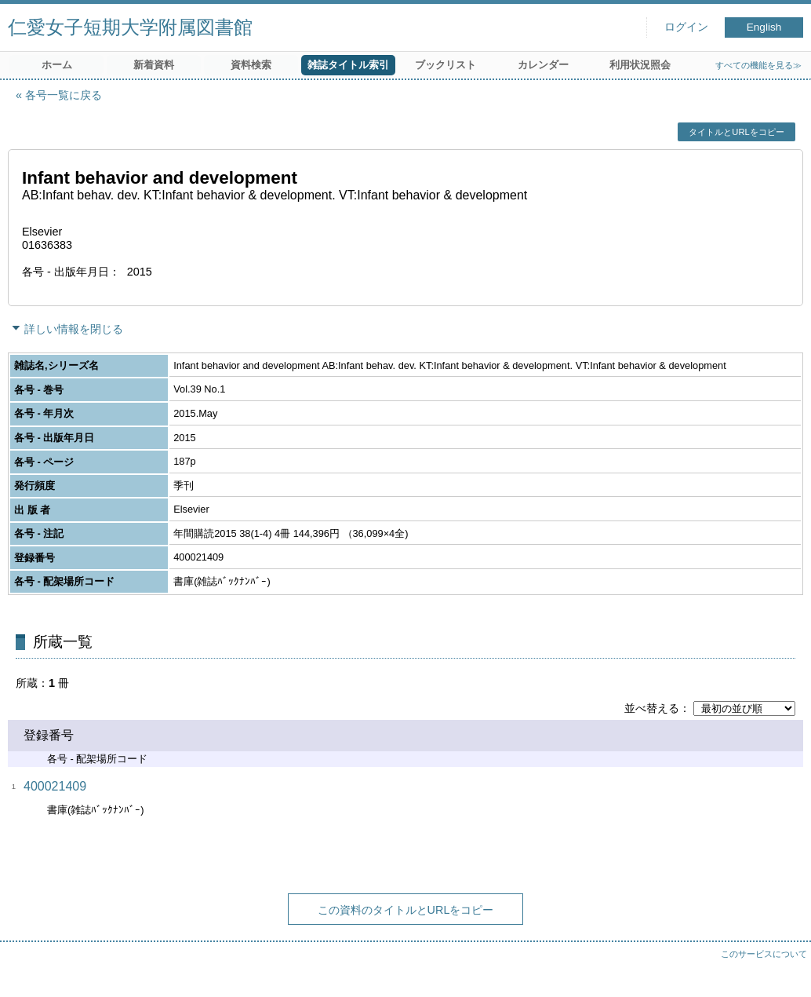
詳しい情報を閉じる (73, 329)
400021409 (55, 786)
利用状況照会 (640, 65)
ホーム (57, 65)
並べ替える (651, 708)
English (764, 27)
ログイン (686, 27)
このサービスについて (764, 954)
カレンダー (543, 65)
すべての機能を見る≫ (758, 65)
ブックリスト (445, 65)
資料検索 (251, 65)
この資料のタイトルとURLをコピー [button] (406, 910)
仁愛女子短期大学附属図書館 (130, 27)
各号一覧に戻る (63, 95)
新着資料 (153, 65)
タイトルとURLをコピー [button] (736, 132)
